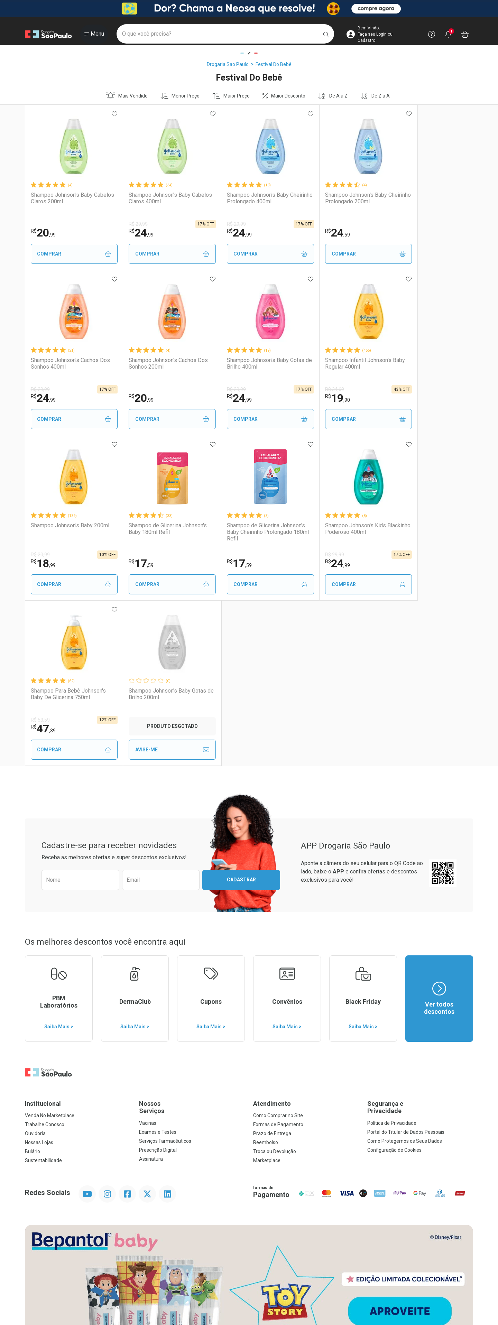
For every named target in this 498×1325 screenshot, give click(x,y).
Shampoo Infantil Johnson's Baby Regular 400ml (243, 363)
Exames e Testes (157, 967)
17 (400, 398)
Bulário (32, 986)
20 (43, 232)
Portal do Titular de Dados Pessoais (405, 967)
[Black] (249, 8)
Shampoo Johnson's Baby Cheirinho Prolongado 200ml (333, 198)
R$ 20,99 (308, 389)
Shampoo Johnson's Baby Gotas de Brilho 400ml (158, 363)
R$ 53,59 (219, 554)
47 (222, 563)
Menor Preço (180, 95)
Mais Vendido (127, 95)
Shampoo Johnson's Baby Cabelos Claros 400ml (151, 198)
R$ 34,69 (219, 389)
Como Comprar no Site (278, 950)
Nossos (192, 942)
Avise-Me (338, 584)
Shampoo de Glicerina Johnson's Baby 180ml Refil (427, 363)
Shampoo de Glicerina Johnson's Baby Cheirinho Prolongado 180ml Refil (70, 532)
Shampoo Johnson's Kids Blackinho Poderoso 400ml (152, 528)
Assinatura (151, 994)
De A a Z (333, 95)
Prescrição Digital (158, 985)
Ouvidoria (35, 968)
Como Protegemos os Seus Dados (404, 976)
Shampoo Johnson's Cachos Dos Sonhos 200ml (65, 363)
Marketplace (266, 995)
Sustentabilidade (43, 995)
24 (132, 232)
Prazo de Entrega (272, 968)
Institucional (43, 938)
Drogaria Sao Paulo (228, 64)
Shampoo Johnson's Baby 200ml (330, 363)
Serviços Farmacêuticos (165, 976)
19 (222, 398)
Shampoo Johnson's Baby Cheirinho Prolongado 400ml (244, 198)
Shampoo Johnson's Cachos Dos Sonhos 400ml (422, 198)
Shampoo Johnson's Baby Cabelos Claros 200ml (62, 198)
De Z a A (375, 95)
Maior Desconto (283, 95)
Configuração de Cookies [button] (394, 985)
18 (311, 398)
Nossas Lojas (39, 977)
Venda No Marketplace (49, 950)
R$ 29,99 (129, 224)
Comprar (69, 254)
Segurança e (420, 942)
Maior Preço (231, 95)
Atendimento (272, 938)
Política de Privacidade (391, 958)
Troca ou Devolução (274, 986)
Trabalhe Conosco (44, 959)
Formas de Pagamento (278, 959)
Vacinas (147, 958)
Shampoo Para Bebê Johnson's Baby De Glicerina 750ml (247, 528)
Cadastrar (241, 714)
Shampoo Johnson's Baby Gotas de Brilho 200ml (337, 528)
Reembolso (265, 977)
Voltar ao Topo (249, 1251)
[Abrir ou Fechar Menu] (94, 34)
